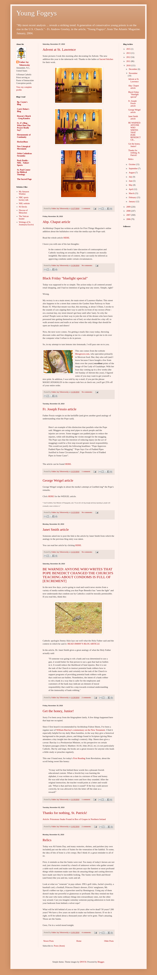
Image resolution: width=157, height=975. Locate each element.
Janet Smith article (56, 529)
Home (78, 941)
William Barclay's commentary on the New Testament (80, 730)
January (132, 201)
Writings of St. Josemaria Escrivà (26, 223)
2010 (128, 65)
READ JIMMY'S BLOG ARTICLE (84, 643)
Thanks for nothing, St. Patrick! (65, 813)
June (131, 181)
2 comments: (87, 698)
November (133, 73)
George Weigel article (58, 480)
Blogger (101, 962)
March (132, 193)
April (131, 189)
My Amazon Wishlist (24, 193)
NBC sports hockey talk (24, 198)
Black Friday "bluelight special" (65, 278)
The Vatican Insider (24, 217)
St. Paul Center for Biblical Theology (23, 172)
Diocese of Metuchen (23, 211)
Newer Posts (48, 941)
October (132, 164)
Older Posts (109, 941)
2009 (128, 207)
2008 (128, 211)
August (132, 173)
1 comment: (86, 208)
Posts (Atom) (59, 946)
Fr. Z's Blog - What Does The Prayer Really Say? (23, 126)
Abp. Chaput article (56, 222)
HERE (66, 237)
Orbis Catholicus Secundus (24, 154)
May (131, 185)
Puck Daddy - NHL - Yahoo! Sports (23, 162)
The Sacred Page (24, 179)
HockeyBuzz (22, 142)
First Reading (79, 758)
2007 (128, 215)
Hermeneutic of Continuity (24, 136)
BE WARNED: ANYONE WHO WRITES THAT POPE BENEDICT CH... (134, 131)
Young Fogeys (36, 13)
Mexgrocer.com (82, 354)
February (133, 197)
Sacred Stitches (106, 59)
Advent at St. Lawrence (59, 49)
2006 (128, 219)
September (133, 168)
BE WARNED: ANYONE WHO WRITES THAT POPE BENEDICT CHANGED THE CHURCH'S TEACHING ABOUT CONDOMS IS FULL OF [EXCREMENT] (78, 575)
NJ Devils (23, 207)
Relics (47, 840)
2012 (128, 57)
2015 (128, 49)
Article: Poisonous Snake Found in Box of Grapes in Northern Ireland (74, 819)
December (133, 69)
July (131, 177)
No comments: (87, 265)
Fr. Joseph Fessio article (59, 409)
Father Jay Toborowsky (24, 63)
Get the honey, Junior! (58, 711)
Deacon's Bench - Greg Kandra (24, 117)
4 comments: (87, 932)
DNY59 (83, 962)
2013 (128, 53)
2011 (128, 61)
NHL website (24, 203)
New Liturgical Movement (23, 147)
